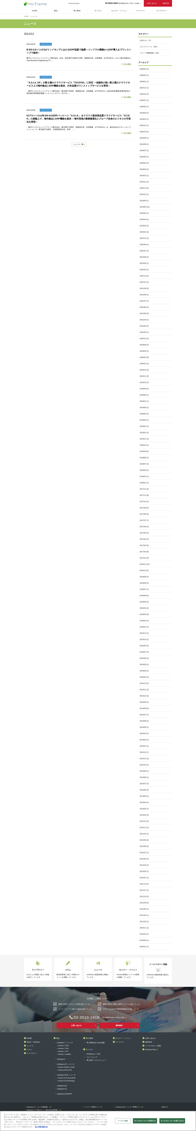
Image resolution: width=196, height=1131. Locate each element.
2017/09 (144, 508)
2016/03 (144, 614)
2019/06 (144, 407)
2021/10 (144, 282)
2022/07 (144, 251)
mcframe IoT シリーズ (65, 1064)
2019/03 (144, 420)
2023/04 (144, 219)
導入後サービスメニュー (96, 1060)
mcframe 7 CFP (63, 1051)
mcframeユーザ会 (93, 1054)
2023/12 (144, 182)
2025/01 (144, 119)
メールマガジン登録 (153, 1046)
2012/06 (144, 859)
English (77, 3)
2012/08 (144, 846)
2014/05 (144, 727)
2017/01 (144, 558)
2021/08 (144, 295)
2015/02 (144, 677)
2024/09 (144, 138)
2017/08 (144, 514)
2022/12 (144, 238)
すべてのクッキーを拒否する (145, 1121)
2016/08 (144, 583)
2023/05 (144, 213)
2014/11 (144, 690)
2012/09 (144, 840)
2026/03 (144, 69)
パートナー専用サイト (92, 1107)
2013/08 (144, 777)
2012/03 (144, 871)
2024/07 (144, 150)
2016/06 (144, 596)
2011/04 (144, 915)
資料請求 (166, 3)
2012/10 (144, 834)
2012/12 (144, 821)
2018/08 (144, 458)
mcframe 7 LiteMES (64, 1054)
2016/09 (144, 577)
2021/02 (144, 332)
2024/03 (144, 169)
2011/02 (144, 921)
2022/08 (144, 244)
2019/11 (144, 376)
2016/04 (144, 608)
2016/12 (145, 564)
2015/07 (144, 652)
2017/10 (144, 501)
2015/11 (144, 633)
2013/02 (144, 815)
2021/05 (144, 313)
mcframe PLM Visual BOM (66, 1078)
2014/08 (144, 708)
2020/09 (144, 345)
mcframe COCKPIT (64, 1094)
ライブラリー (32, 1053)
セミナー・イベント (123, 1038)
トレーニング (92, 1057)
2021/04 (144, 320)
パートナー (119, 1042)
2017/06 (144, 527)
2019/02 (144, 426)
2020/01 (144, 364)
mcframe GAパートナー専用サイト (128, 1107)
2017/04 (144, 539)
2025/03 (144, 113)
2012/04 (144, 865)
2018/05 (144, 470)
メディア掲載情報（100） (150, 53)
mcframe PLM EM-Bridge (66, 1081)
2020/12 (144, 339)
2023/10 (144, 194)
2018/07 (144, 464)
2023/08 (144, 201)
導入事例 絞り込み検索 (96, 1043)
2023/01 (144, 232)
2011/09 (144, 903)
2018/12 (144, 439)
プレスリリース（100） (149, 47)
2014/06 (144, 721)
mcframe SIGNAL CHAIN (66, 1067)
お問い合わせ (152, 3)
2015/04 (144, 671)
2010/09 (144, 940)
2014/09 (144, 702)
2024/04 (144, 163)
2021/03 (144, 326)
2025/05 (144, 107)
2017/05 (144, 533)
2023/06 (145, 207)
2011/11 (144, 890)
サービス (89, 1050)
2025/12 (144, 88)
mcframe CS (62, 1089)
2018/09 (144, 451)
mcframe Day (150, 1050)
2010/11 (144, 928)
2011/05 (144, 909)
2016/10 (144, 570)
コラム (29, 1050)
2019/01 (144, 433)
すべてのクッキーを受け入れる (172, 1121)
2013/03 (144, 809)
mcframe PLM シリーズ (66, 1075)
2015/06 (144, 658)
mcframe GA (62, 1086)
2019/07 (144, 401)
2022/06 (144, 257)
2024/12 (144, 125)
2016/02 (144, 621)
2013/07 (144, 784)
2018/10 (144, 445)
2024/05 (144, 157)
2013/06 (144, 790)
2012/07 (144, 853)
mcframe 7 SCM (63, 1045)
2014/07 (144, 715)
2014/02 (144, 740)
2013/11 (144, 759)
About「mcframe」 (34, 1042)
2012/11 (144, 827)
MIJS (164, 1107)
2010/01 (144, 947)
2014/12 (144, 683)
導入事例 (89, 1038)
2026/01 (144, 81)
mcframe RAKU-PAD (65, 1070)
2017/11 (144, 495)
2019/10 (144, 382)
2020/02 (144, 357)
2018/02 (144, 476)
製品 (58, 1038)
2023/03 (144, 226)
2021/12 (144, 276)
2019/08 (144, 395)
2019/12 (144, 370)
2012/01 (144, 878)
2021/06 (144, 307)
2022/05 (144, 263)
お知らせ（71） (146, 40)
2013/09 (144, 771)
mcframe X (61, 1059)
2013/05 (144, 796)
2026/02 (144, 75)
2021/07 (144, 301)
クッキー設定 (123, 1121)
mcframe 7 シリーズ (65, 1043)
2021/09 (144, 288)
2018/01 (144, 483)
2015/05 (144, 664)
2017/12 (144, 489)
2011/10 (144, 896)
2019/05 (144, 414)
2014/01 (144, 746)
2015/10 (144, 639)
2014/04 (144, 733)
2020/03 (144, 351)
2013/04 (144, 802)
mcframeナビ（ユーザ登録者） (37, 1107)
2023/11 (144, 188)
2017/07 (144, 520)
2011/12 (144, 884)
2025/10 (144, 94)
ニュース (30, 1046)
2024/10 (144, 132)
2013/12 (144, 752)
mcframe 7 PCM (63, 1048)
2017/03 (144, 545)
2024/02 (144, 176)
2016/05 (144, 602)
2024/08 (144, 144)
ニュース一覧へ (79, 144)
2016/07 (144, 589)
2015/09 (144, 646)
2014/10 (144, 696)
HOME (26, 16)
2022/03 (144, 270)
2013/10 (144, 765)
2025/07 (144, 100)
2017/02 (144, 552)
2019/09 (144, 389)
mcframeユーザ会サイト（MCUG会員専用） (42, 1110)
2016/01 (144, 627)
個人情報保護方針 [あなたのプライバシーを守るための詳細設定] (41, 1127)
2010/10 (144, 934)
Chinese (71, 3)
